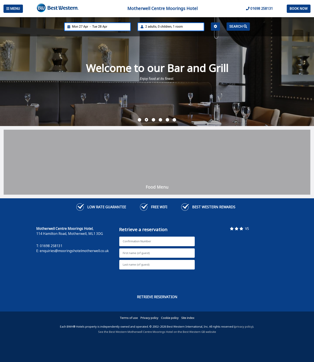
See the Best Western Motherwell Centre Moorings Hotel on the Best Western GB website (157, 332)
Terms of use (129, 318)
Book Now (299, 9)
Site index (187, 318)
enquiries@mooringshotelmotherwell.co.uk (74, 250)
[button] (139, 120)
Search (238, 26)
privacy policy (244, 326)
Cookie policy (170, 318)
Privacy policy (149, 318)
